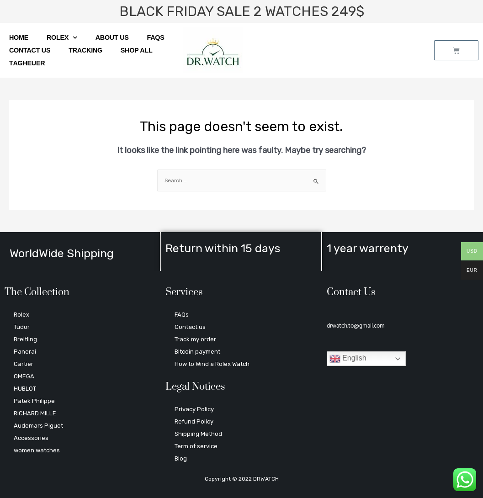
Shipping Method (198, 433)
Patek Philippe (34, 400)
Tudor (22, 326)
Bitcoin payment (197, 351)
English (347, 358)
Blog (181, 458)
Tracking (85, 50)
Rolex (62, 37)
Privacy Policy (194, 409)
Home (18, 37)
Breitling (25, 339)
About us (112, 37)
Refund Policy (194, 421)
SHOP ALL (137, 50)
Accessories (31, 437)
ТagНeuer (27, 63)
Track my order (195, 339)
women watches (37, 450)
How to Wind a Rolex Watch (212, 363)
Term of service (196, 446)
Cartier (23, 363)
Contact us (29, 50)
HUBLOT (25, 388)
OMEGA (24, 376)
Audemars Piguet (38, 425)
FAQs (156, 37)
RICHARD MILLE (35, 413)
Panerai (25, 351)
